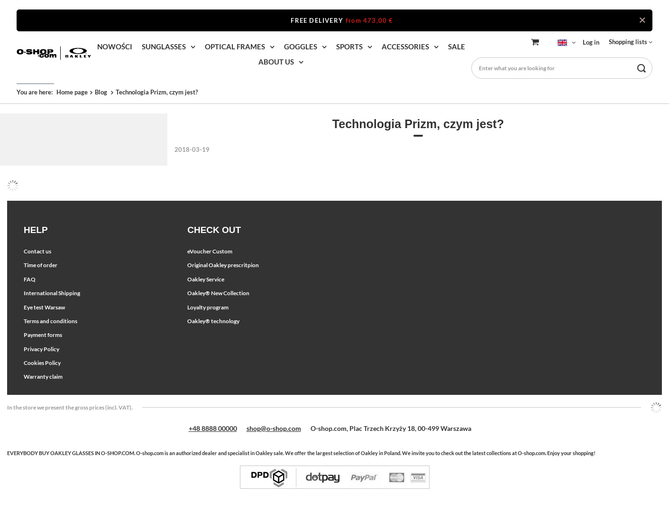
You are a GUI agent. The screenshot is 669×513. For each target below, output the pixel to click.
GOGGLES (300, 46)
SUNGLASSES (164, 46)
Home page (72, 92)
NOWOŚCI (114, 46)
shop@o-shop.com (274, 428)
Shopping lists (628, 42)
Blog (102, 92)
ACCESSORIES (405, 46)
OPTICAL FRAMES (235, 46)
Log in (591, 42)
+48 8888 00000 (213, 428)
